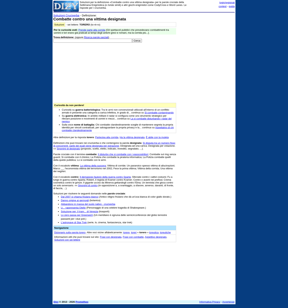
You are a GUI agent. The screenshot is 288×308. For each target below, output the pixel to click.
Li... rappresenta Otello (73, 207)
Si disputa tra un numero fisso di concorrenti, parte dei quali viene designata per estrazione (114, 144)
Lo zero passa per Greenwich (77, 215)
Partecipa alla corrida (106, 137)
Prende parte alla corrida (91, 29)
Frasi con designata (110, 237)
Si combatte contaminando (159, 112)
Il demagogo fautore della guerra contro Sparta (105, 177)
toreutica (154, 232)
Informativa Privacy (209, 301)
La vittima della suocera (93, 165)
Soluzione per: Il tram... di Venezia (79, 211)
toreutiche (165, 232)
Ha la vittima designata (132, 137)
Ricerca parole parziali (96, 37)
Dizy (56, 301)
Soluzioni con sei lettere (67, 239)
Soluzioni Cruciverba (66, 15)
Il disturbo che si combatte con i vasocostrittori (123, 154)
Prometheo (82, 301)
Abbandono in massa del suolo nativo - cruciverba (88, 204)
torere (126, 232)
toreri (134, 232)
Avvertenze (228, 301)
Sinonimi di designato (68, 148)
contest (223, 6)
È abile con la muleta (157, 137)
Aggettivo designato (155, 237)
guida (232, 6)
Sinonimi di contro (88, 185)
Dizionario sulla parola (69, 232)
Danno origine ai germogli (75, 200)
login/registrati (227, 2)
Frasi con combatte (133, 237)
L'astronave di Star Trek (74, 222)
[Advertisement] (206, 70)
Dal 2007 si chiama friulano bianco (79, 196)
